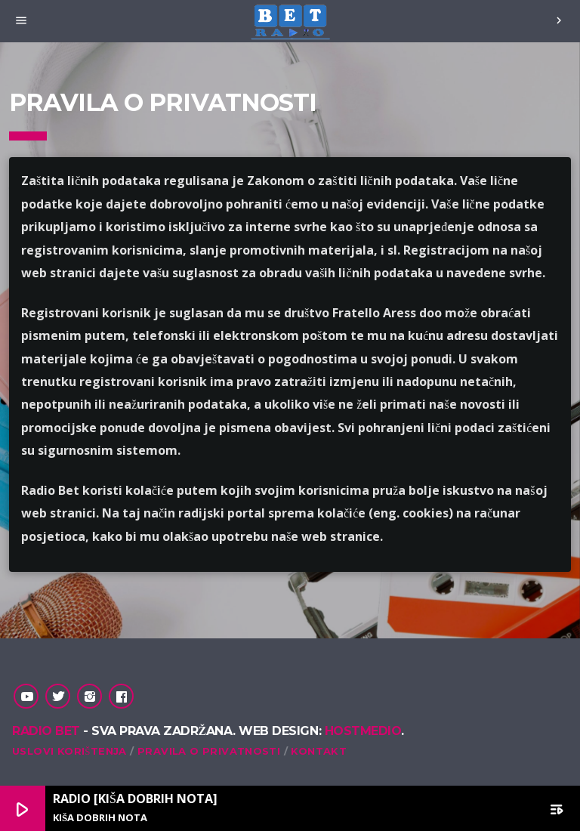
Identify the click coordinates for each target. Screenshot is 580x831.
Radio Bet (46, 731)
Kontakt (319, 751)
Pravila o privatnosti (208, 751)
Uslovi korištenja (69, 751)
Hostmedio (363, 731)
